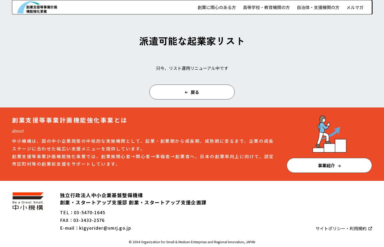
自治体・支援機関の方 (318, 7)
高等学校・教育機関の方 (266, 7)
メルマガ (354, 7)
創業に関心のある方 (217, 7)
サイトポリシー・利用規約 (341, 228)
